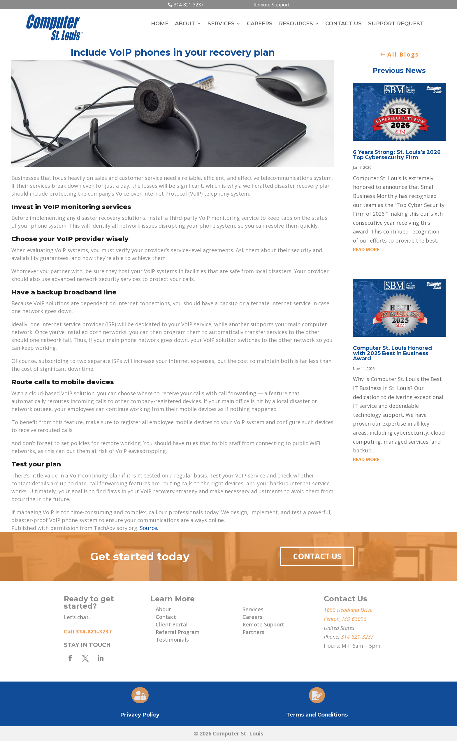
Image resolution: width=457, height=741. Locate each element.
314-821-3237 (188, 4)
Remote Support (272, 4)
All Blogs (403, 54)
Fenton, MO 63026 (345, 618)
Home (159, 24)
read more (366, 249)
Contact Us (343, 24)
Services (221, 24)
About (185, 24)
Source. (149, 527)
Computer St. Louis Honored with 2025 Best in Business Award (392, 353)
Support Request (396, 24)
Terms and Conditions (317, 715)
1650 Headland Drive (348, 609)
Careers (260, 24)
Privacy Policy (139, 715)
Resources (296, 24)
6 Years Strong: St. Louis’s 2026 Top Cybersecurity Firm (397, 155)
